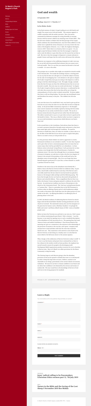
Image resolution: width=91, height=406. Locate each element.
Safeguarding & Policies (11, 21)
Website (39, 337)
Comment (40, 302)
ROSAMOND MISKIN (54, 279)
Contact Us (8, 45)
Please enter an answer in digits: (47, 344)
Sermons (7, 34)
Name (39, 324)
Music (6, 24)
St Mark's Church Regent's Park (12, 7)
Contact (68, 401)
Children (7, 26)
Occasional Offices (9, 37)
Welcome (7, 16)
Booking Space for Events (11, 29)
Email (39, 330)
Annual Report (9, 40)
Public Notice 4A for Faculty (12, 42)
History (7, 19)
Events (7, 32)
